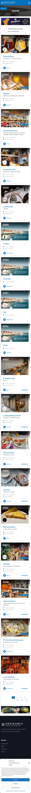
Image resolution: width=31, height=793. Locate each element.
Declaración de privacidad (19, 790)
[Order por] (15, 31)
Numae (5, 345)
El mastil (6, 244)
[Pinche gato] (15, 266)
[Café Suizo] (15, 477)
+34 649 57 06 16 (9, 571)
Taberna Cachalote (9, 601)
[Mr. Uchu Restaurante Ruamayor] (15, 627)
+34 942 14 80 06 (9, 647)
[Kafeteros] (15, 81)
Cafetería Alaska (8, 452)
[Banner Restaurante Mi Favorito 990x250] (15, 709)
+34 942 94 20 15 (9, 63)
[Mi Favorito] (15, 552)
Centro (6, 61)
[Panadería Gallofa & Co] (15, 118)
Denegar (15, 783)
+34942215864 (8, 496)
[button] (29, 763)
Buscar (3, 8)
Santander (11, 61)
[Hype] (15, 300)
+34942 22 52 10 (9, 459)
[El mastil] (15, 231)
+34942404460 (8, 422)
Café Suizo (6, 490)
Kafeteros (6, 93)
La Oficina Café (8, 206)
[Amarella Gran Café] (15, 157)
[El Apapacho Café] (15, 366)
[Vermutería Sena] (15, 44)
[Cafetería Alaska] (15, 440)
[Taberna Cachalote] (15, 589)
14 (26, 700)
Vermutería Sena (8, 56)
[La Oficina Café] (15, 194)
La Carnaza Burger (9, 677)
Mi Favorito (6, 564)
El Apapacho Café (8, 378)
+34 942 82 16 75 (9, 176)
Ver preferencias (15, 787)
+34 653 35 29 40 (9, 248)
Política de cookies (10, 790)
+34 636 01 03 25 (9, 100)
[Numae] (15, 333)
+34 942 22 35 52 (9, 139)
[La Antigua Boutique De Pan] (15, 403)
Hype (4, 312)
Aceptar (16, 779)
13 (22, 700)
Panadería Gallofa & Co (10, 131)
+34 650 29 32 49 (9, 385)
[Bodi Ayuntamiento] (15, 514)
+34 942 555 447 (9, 684)
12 (17, 700)
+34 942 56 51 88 (9, 534)
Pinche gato (7, 279)
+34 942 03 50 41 (9, 609)
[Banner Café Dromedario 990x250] (15, 21)
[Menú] (29, 3)
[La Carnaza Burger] (15, 665)
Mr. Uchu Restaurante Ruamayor (13, 640)
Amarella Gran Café (9, 169)
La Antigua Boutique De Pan (12, 415)
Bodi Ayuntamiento (9, 527)
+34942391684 (8, 213)
